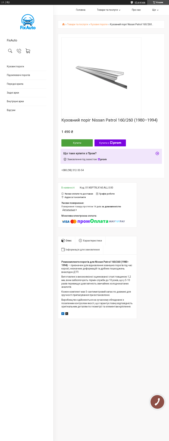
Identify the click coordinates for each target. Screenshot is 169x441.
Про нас (136, 9)
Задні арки (13, 92)
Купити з (110, 142)
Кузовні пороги (15, 66)
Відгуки (11, 110)
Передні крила (15, 84)
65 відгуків (140, 2)
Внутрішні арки (15, 101)
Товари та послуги (107, 9)
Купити (77, 143)
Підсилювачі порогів (18, 75)
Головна (80, 9)
